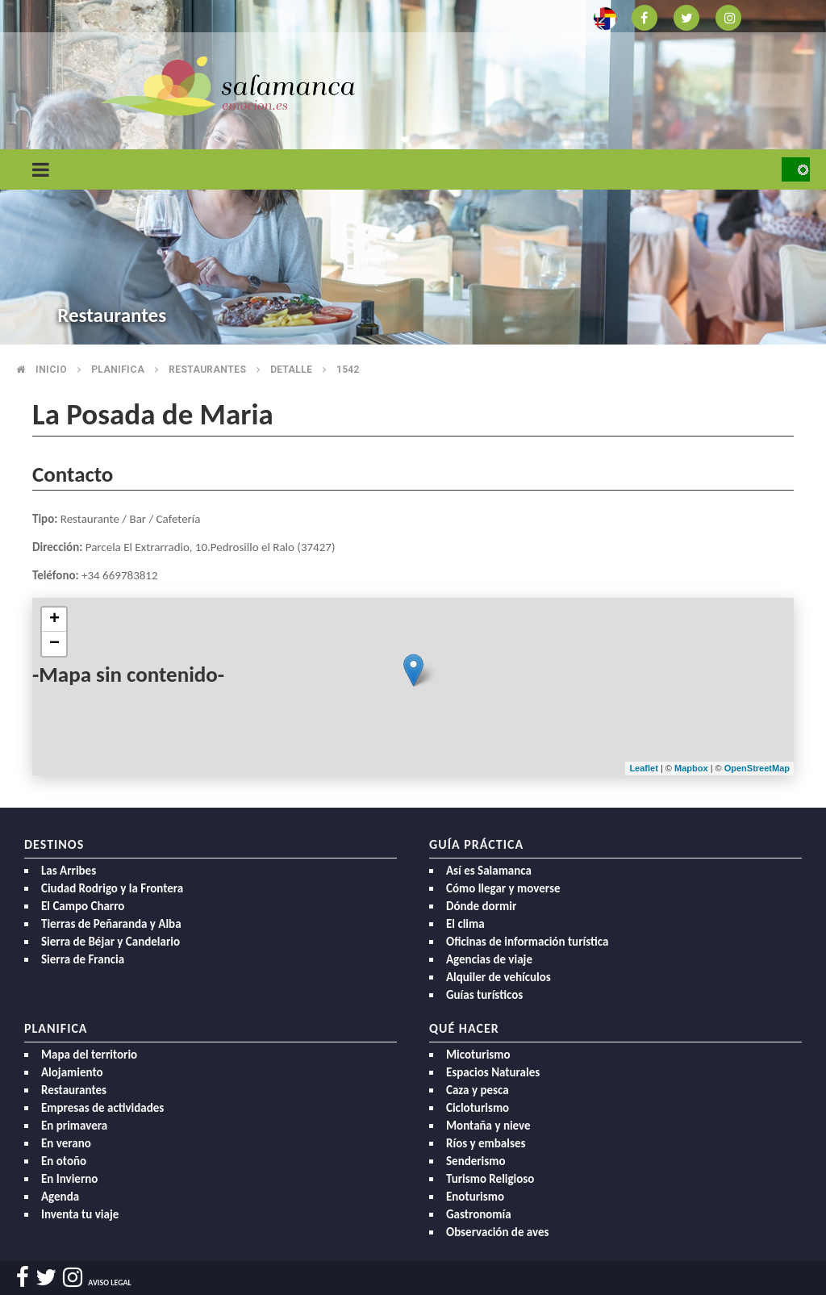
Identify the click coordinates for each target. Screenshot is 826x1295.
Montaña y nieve (488, 1125)
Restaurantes (207, 369)
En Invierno (69, 1179)
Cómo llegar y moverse (503, 888)
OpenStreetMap (757, 768)
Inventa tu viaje (80, 1214)
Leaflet (643, 768)
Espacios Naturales (493, 1072)
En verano (66, 1143)
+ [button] (54, 620)
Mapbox (692, 768)
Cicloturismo (477, 1108)
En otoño (63, 1161)
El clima (465, 924)
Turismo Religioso (490, 1179)
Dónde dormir (481, 906)
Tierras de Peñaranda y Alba (111, 924)
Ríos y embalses (485, 1143)
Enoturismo (475, 1196)
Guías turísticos (484, 995)
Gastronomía (478, 1214)
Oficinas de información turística (527, 941)
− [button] (54, 644)
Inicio (51, 369)
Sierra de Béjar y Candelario (110, 941)
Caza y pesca (477, 1090)
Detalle (291, 369)
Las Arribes (68, 870)
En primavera (74, 1125)
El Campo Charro (82, 906)
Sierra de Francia (82, 959)
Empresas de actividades (102, 1108)
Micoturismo (478, 1054)
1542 (347, 369)
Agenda (60, 1196)
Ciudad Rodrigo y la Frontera (112, 888)
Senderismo (476, 1161)
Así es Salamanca (489, 870)
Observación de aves (497, 1232)
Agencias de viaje (489, 959)
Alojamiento (72, 1072)
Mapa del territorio (89, 1054)
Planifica (117, 369)
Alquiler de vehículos (498, 977)
